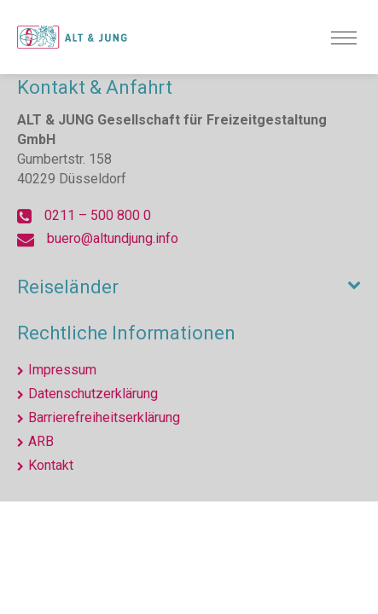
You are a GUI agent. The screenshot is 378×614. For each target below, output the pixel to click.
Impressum (62, 370)
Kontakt (50, 465)
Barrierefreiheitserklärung (104, 417)
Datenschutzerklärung (93, 393)
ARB (41, 441)
